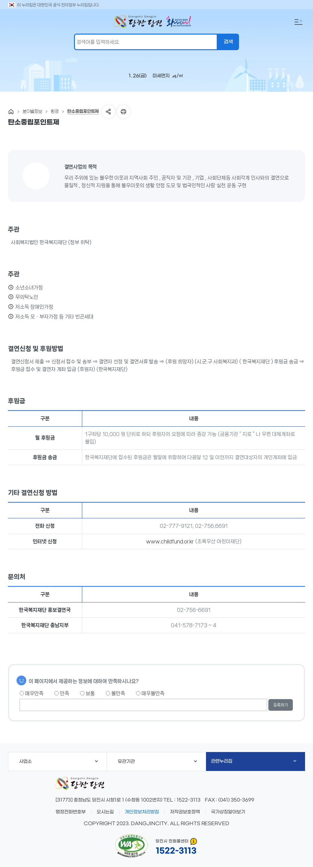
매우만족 (31, 693)
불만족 (115, 693)
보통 (87, 693)
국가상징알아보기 (228, 812)
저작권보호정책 (185, 812)
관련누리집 (253, 761)
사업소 (58, 761)
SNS (108, 111)
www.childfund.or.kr (170, 541)
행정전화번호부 (71, 812)
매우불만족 (150, 693)
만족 (61, 693)
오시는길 (105, 812)
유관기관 (157, 761)
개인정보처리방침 (142, 812)
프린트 (123, 111)
